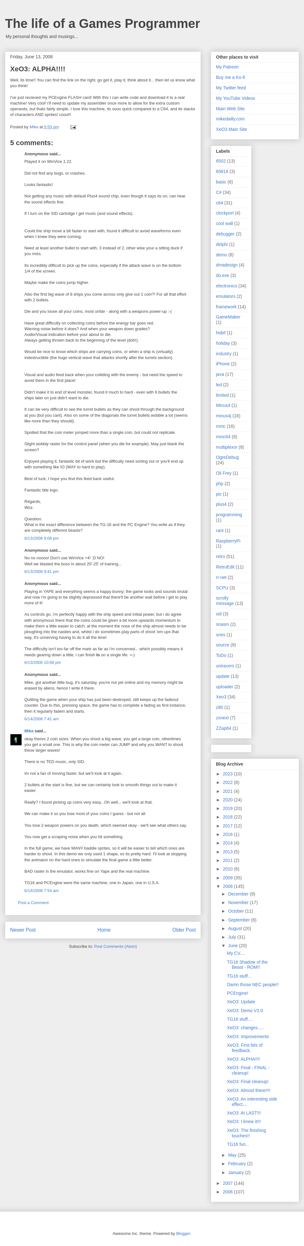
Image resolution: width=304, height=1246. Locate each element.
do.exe (222, 275)
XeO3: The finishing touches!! (246, 1133)
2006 (228, 1191)
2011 (228, 860)
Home (104, 930)
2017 (228, 825)
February (237, 1163)
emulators (225, 296)
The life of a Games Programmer (102, 23)
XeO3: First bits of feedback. (245, 1048)
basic (221, 181)
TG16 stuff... (239, 976)
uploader (224, 686)
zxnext (222, 717)
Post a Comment (33, 902)
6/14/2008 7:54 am (41, 890)
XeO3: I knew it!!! (244, 1121)
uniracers (225, 665)
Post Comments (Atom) (115, 946)
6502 (221, 161)
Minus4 (223, 405)
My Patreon (227, 66)
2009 (228, 877)
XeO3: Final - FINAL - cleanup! (248, 1070)
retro (220, 556)
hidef (220, 332)
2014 (228, 842)
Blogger (183, 1233)
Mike (29, 731)
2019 (228, 808)
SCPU (222, 587)
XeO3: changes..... (245, 1027)
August (235, 928)
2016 (228, 834)
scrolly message (225, 600)
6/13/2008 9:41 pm (41, 571)
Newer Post (23, 930)
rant (220, 530)
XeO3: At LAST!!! (244, 1112)
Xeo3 (221, 696)
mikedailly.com (230, 118)
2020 (228, 799)
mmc (220, 426)
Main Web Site (230, 108)
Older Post (184, 930)
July (232, 937)
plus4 (221, 504)
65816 (222, 171)
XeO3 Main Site (231, 129)
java (220, 374)
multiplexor (227, 447)
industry (223, 353)
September (239, 919)
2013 (228, 851)
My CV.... (236, 953)
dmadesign (227, 264)
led (219, 384)
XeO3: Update (241, 1001)
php (219, 483)
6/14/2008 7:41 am (41, 718)
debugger (225, 233)
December (239, 893)
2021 (228, 791)
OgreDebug (227, 457)
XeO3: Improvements (248, 1036)
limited (222, 395)
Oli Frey (223, 473)
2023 (228, 773)
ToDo (221, 655)
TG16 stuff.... (240, 1019)
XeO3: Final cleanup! (248, 1081)
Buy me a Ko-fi (230, 77)
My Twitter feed (231, 87)
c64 (219, 202)
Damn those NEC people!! (253, 984)
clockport (225, 212)
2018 (228, 816)
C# (219, 192)
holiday (223, 343)
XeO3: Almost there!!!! (248, 1090)
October (236, 911)
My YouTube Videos (235, 98)
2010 (228, 868)
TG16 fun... (238, 1144)
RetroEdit (225, 566)
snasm (222, 624)
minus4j (223, 415)
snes (220, 634)
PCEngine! (237, 993)
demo (221, 254)
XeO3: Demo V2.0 (245, 1010)
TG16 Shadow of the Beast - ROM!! (247, 965)
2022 (228, 782)
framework (226, 306)
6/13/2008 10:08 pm (42, 662)
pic (219, 494)
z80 (219, 707)
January (236, 1172)
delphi (222, 244)
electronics (226, 285)
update (223, 676)
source (222, 644)
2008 (228, 886)
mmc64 (223, 436)
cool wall (224, 223)
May (233, 1155)
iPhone (223, 363)
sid (219, 613)
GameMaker (228, 316)
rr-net (221, 577)
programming (229, 514)
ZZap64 (223, 728)
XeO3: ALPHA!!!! (243, 1059)
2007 (228, 1183)
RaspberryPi (228, 540)
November (239, 902)
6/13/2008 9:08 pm (41, 538)
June (233, 945)
